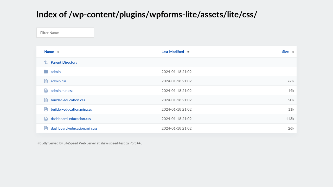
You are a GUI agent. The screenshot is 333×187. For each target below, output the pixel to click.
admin (52, 71)
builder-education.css (64, 100)
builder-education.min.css (68, 109)
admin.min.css (58, 90)
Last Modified (173, 51)
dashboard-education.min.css (71, 128)
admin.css (55, 81)
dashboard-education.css (67, 118)
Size (285, 51)
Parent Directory (61, 62)
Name (49, 51)
